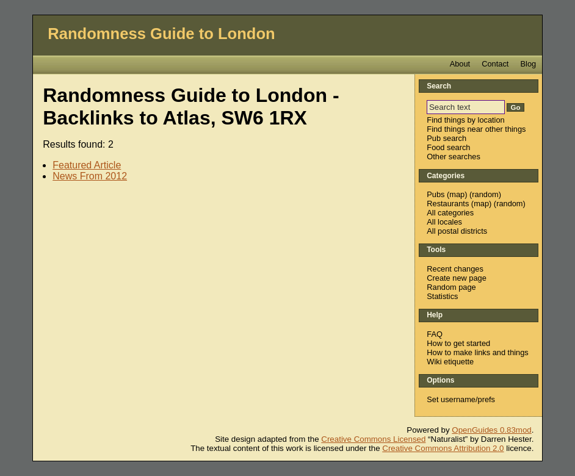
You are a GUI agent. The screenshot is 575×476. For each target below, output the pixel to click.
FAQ (435, 334)
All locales (444, 221)
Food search (448, 147)
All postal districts (457, 231)
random (485, 194)
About (460, 63)
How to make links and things (477, 352)
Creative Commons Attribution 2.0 (443, 448)
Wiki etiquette (450, 361)
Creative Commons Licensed (373, 439)
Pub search (446, 138)
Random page (451, 287)
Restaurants (448, 203)
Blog (529, 63)
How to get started (458, 343)
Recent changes (455, 268)
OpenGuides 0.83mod (491, 430)
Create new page (456, 278)
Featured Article (86, 165)
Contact (495, 63)
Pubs (435, 194)
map (457, 194)
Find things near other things (476, 129)
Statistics (442, 296)
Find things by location (465, 119)
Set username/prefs (461, 399)
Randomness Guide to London (161, 33)
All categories (450, 212)
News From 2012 (89, 176)
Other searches (453, 156)
